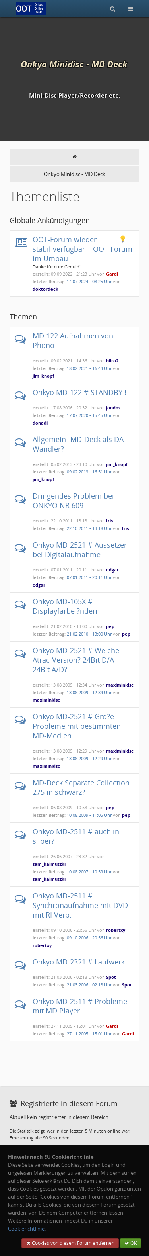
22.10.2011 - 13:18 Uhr (89, 528)
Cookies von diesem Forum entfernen (70, 1243)
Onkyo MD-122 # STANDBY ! (79, 392)
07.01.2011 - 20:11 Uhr (89, 577)
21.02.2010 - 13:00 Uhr (89, 634)
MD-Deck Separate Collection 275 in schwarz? (81, 787)
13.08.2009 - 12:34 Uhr (89, 692)
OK (130, 1243)
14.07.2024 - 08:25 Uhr (89, 281)
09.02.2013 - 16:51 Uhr (89, 472)
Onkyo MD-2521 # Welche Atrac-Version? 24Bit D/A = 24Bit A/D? (76, 660)
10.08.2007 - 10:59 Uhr (89, 872)
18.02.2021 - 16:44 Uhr (89, 368)
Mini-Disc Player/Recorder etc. (74, 95)
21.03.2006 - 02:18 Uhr (89, 985)
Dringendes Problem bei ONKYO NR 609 (73, 500)
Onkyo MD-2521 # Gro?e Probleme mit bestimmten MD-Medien (77, 726)
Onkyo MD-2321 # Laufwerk (79, 961)
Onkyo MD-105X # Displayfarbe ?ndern (66, 606)
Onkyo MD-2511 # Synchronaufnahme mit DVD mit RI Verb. (80, 905)
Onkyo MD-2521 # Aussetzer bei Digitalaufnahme (80, 549)
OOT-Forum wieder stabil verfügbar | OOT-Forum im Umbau (82, 249)
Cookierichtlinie (26, 1228)
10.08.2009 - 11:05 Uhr (89, 815)
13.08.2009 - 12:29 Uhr (89, 758)
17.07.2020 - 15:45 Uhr (89, 415)
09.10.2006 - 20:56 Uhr (89, 938)
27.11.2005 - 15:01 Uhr (89, 1034)
